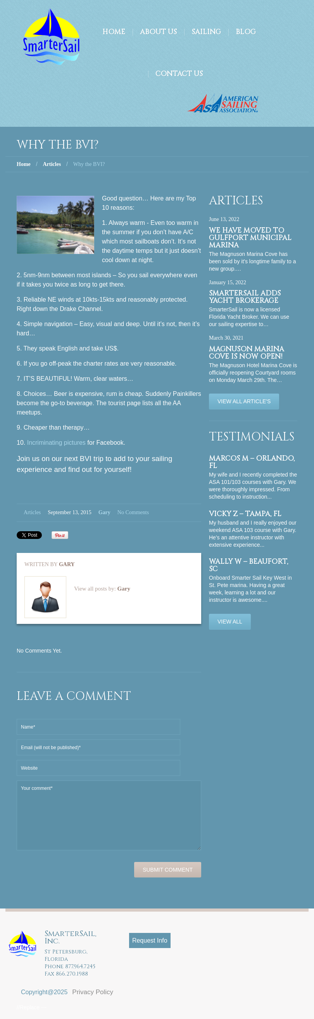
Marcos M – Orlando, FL (252, 462)
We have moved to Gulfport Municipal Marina (250, 238)
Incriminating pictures (56, 442)
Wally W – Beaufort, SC (248, 565)
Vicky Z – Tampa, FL (245, 514)
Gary (104, 512)
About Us (158, 32)
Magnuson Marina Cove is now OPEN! (246, 352)
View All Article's (244, 401)
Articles (52, 164)
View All (229, 621)
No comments (133, 512)
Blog (246, 32)
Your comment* (109, 815)
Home (113, 32)
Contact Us (179, 74)
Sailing (206, 32)
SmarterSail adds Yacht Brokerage (245, 297)
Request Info (149, 940)
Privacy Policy (92, 992)
